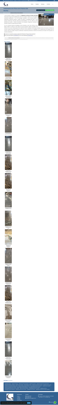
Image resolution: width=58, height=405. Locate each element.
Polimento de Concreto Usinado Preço (11, 386)
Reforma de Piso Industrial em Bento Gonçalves (8, 321)
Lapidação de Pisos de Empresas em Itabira (8, 265)
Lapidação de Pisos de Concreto (21, 389)
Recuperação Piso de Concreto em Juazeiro (8, 340)
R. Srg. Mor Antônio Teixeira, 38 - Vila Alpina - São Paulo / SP (13, 0)
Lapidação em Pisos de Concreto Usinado (43, 389)
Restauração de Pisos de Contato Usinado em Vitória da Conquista (8, 78)
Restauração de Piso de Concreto (36, 386)
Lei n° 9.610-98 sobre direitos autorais (23, 39)
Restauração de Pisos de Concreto (34, 387)
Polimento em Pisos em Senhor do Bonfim (8, 115)
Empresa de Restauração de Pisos (24, 386)
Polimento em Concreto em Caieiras (8, 190)
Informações (19, 400)
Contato (48, 4)
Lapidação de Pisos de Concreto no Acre (8, 227)
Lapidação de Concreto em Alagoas (8, 246)
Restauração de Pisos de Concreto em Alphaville (8, 97)
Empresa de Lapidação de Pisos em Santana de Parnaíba (8, 172)
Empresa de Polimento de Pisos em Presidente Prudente (8, 60)
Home (32, 4)
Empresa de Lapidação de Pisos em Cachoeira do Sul (8, 302)
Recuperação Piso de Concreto (34, 388)
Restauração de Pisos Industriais (22, 387)
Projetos (37, 4)
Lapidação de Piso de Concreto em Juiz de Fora (8, 283)
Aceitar (28, 402)
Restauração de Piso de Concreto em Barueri (8, 377)
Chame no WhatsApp (50, 10)
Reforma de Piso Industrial (24, 388)
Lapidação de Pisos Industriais (10, 389)
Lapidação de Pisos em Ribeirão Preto (8, 208)
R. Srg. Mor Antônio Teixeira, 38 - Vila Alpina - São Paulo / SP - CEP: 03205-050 (46, 397)
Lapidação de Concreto (31, 389)
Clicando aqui (29, 35)
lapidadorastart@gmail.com (33, 0)
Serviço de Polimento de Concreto (10, 387)
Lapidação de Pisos (43, 388)
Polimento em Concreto (47, 385)
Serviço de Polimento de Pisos (10, 385)
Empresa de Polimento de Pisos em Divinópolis (8, 153)
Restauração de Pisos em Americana (8, 134)
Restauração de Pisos (27, 385)
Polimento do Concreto (46, 386)
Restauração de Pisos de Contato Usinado (12, 388)
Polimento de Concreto (19, 385)
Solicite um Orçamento (40, 10)
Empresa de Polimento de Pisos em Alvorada (8, 358)
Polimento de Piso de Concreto (37, 385)
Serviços (42, 4)
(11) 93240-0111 (25, 0)
